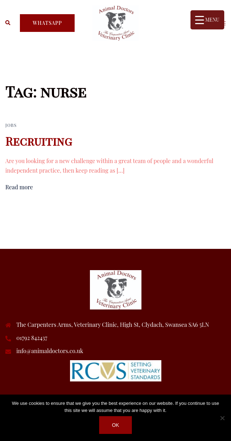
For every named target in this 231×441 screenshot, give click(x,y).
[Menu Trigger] (207, 19)
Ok (115, 425)
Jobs (11, 125)
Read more (19, 187)
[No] (222, 418)
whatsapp (47, 22)
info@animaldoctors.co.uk (49, 351)
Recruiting (38, 141)
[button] (8, 23)
